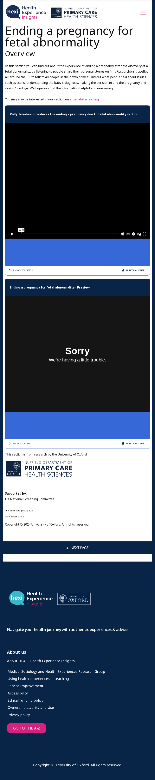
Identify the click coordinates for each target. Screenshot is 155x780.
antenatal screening (84, 99)
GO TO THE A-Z (26, 728)
